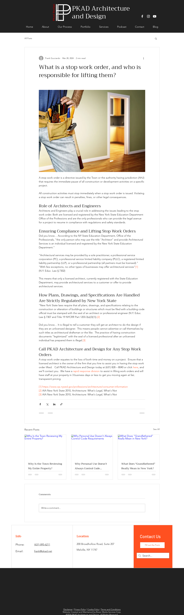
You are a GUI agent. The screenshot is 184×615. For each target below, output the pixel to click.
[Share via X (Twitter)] (47, 404)
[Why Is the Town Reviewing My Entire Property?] (45, 446)
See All (156, 429)
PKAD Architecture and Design (101, 12)
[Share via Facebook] (40, 404)
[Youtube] (155, 16)
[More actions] (143, 58)
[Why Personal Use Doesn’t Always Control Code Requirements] (92, 446)
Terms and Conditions (111, 609)
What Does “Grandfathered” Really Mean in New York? (138, 466)
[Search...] (152, 556)
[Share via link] (61, 404)
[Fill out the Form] (152, 545)
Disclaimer (68, 609)
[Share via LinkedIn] (54, 404)
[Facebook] (142, 16)
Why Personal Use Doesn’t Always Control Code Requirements (91, 466)
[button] (156, 38)
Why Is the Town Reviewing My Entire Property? (45, 466)
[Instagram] (148, 16)
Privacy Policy (80, 609)
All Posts (28, 38)
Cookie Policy (93, 609)
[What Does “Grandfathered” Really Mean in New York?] (138, 446)
